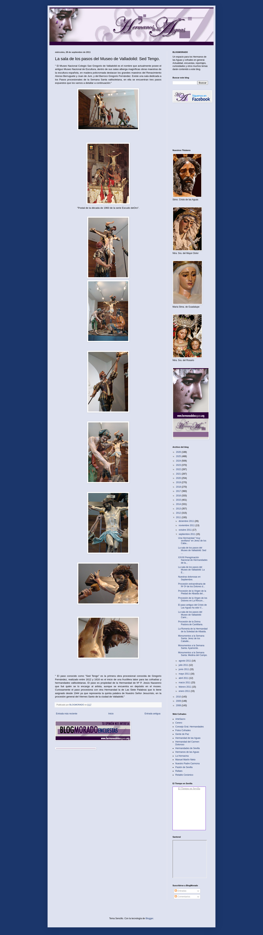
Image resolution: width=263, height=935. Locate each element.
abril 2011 (184, 678)
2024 (179, 460)
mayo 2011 (184, 673)
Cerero (178, 722)
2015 (179, 500)
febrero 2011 (185, 687)
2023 (179, 465)
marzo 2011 (185, 682)
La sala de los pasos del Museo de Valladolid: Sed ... (192, 550)
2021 (179, 474)
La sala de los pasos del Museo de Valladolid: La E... (191, 570)
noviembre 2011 (187, 525)
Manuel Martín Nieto (185, 759)
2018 (179, 487)
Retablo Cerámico (184, 775)
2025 (179, 456)
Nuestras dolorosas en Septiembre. (189, 578)
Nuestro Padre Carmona (187, 763)
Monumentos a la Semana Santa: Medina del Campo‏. (192, 653)
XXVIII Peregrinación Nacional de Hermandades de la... (192, 560)
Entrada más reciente (66, 713)
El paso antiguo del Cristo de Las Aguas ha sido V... (192, 606)
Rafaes (178, 771)
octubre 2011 (185, 530)
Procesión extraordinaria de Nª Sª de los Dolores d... (192, 585)
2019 (179, 482)
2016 (179, 495)
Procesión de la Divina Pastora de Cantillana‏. (190, 623)
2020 (179, 478)
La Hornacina (182, 756)
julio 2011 (184, 665)
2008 (179, 705)
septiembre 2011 (187, 534)
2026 (179, 452)
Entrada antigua (152, 713)
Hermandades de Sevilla (187, 748)
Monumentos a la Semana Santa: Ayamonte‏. (191, 646)
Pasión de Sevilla (183, 767)
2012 (179, 513)
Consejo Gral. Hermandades (189, 726)
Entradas (180, 891)
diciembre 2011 (187, 521)
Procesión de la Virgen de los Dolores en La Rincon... (192, 599)
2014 (179, 504)
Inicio (111, 713)
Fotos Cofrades (183, 730)
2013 (179, 508)
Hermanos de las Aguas (187, 752)
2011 (179, 517)
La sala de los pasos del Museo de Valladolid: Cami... (190, 615)
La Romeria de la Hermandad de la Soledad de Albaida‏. (192, 630)
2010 (179, 696)
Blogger (149, 918)
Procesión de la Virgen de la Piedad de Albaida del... (192, 592)
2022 (179, 469)
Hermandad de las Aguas (188, 738)
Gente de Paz (182, 734)
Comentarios (182, 896)
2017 (179, 491)
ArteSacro (180, 719)
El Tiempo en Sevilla (189, 788)
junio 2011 (184, 669)
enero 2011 (185, 691)
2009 (179, 701)
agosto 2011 (185, 660)
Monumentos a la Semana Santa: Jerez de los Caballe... (191, 639)
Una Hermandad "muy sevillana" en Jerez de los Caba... (192, 541)
